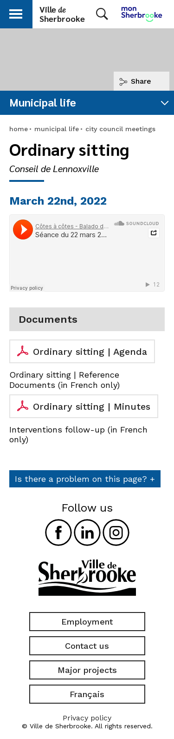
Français (87, 694)
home (18, 129)
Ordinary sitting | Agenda (90, 351)
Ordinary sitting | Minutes (91, 406)
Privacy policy (87, 717)
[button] (15, 12)
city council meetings (120, 129)
